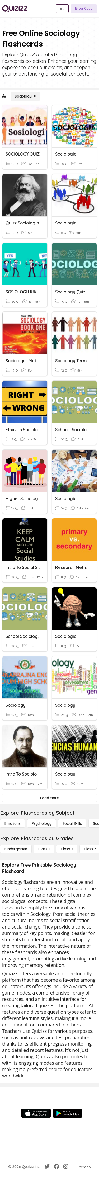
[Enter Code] (84, 8)
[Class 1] (44, 849)
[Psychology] (41, 823)
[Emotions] (12, 823)
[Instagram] (65, 1166)
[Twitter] (47, 1166)
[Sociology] (25, 96)
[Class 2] (66, 849)
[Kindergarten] (16, 849)
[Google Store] (67, 1113)
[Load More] (49, 798)
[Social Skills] (72, 823)
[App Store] (36, 1113)
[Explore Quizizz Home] (14, 8)
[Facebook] (56, 1166)
